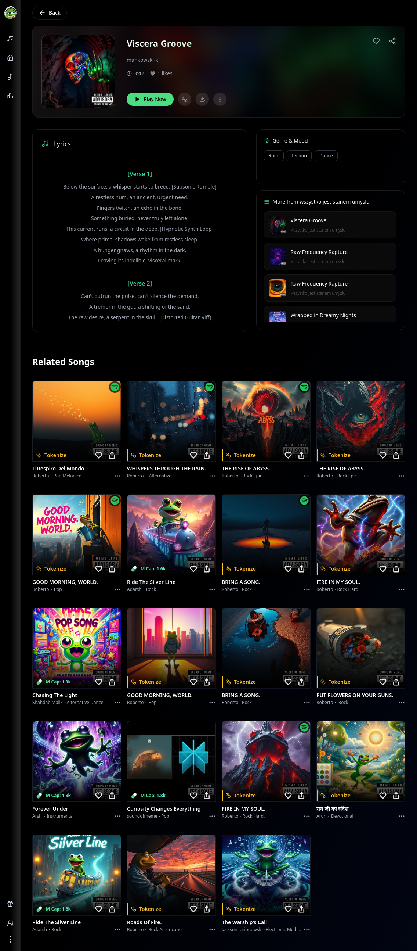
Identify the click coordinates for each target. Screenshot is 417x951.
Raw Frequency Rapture (319, 251)
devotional (342, 816)
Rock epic (252, 476)
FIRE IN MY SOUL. (338, 581)
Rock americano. (165, 929)
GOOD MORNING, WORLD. (65, 581)
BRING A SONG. (241, 581)
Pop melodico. (68, 476)
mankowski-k (142, 59)
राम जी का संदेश (332, 808)
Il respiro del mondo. (59, 468)
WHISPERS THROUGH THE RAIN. (166, 468)
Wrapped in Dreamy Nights (323, 315)
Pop (58, 589)
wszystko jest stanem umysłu (318, 230)
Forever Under (50, 808)
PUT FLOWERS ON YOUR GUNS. (354, 695)
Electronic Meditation (287, 929)
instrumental (60, 816)
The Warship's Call (244, 922)
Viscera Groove (309, 220)
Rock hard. (348, 589)
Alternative (160, 476)
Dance (326, 155)
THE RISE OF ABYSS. (246, 468)
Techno (299, 155)
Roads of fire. (144, 922)
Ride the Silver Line (151, 581)
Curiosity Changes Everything (164, 808)
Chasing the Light (54, 695)
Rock (274, 155)
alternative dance (85, 702)
